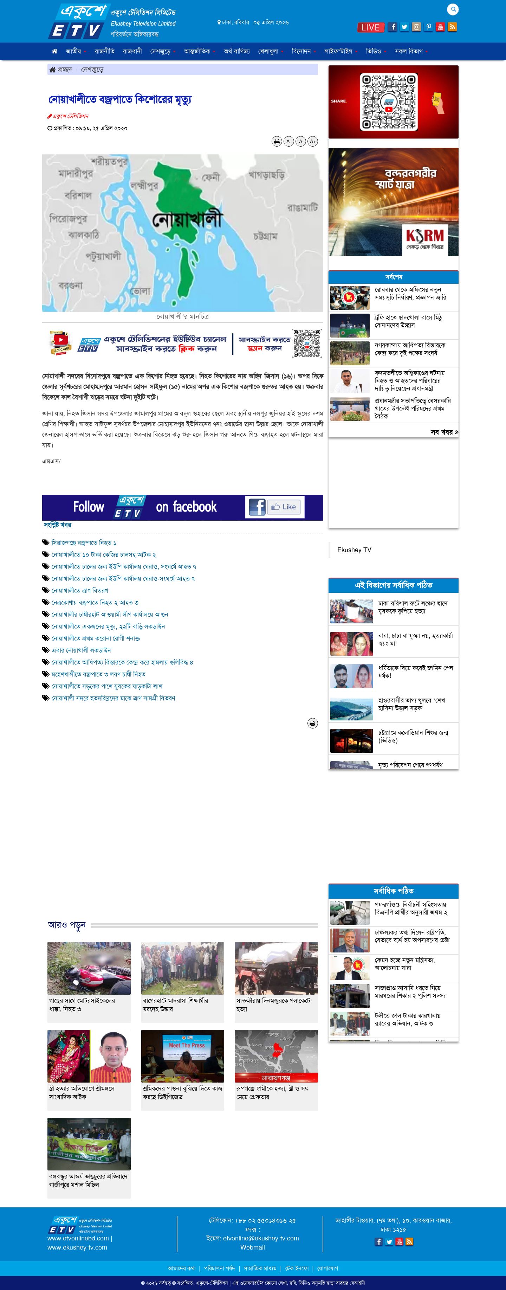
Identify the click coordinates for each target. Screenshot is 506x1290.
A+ (313, 141)
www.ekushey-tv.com (77, 1247)
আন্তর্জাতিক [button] (199, 51)
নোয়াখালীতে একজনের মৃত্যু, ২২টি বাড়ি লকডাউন (108, 626)
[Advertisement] (182, 831)
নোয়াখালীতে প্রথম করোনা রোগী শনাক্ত (96, 638)
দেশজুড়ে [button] (163, 51)
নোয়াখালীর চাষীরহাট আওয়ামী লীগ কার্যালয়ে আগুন (110, 614)
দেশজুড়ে (92, 69)
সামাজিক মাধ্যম (260, 1268)
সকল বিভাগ (411, 51)
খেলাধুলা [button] (271, 51)
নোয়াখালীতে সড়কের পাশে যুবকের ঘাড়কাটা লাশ (108, 686)
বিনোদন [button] (304, 51)
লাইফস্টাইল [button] (341, 51)
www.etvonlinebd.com (78, 1238)
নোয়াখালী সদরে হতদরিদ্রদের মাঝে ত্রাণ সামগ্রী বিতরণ (113, 698)
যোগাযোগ (327, 1268)
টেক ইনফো (297, 1268)
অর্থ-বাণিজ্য (237, 51)
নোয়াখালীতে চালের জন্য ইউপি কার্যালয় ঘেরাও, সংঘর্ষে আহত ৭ (124, 567)
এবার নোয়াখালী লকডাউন (81, 650)
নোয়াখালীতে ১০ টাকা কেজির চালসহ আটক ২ (104, 555)
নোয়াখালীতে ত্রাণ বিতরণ (80, 590)
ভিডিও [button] (376, 51)
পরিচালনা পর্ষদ (219, 1268)
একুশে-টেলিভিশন (212, 1283)
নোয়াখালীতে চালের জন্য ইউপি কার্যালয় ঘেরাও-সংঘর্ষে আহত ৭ (123, 579)
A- (288, 141)
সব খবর (445, 432)
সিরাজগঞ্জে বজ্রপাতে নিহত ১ (84, 543)
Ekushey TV (354, 550)
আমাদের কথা (182, 1268)
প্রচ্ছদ (60, 69)
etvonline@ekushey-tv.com (261, 1238)
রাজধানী (132, 51)
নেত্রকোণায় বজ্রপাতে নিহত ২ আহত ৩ (95, 602)
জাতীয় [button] (76, 51)
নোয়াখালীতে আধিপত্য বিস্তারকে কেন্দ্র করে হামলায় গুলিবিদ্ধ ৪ (123, 662)
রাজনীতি (105, 51)
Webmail (252, 1247)
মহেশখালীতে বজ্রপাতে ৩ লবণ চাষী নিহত (98, 674)
